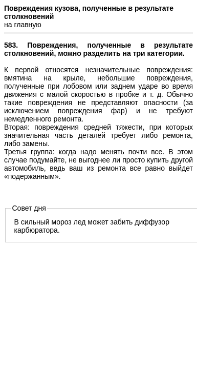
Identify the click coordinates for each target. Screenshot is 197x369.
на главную (22, 24)
